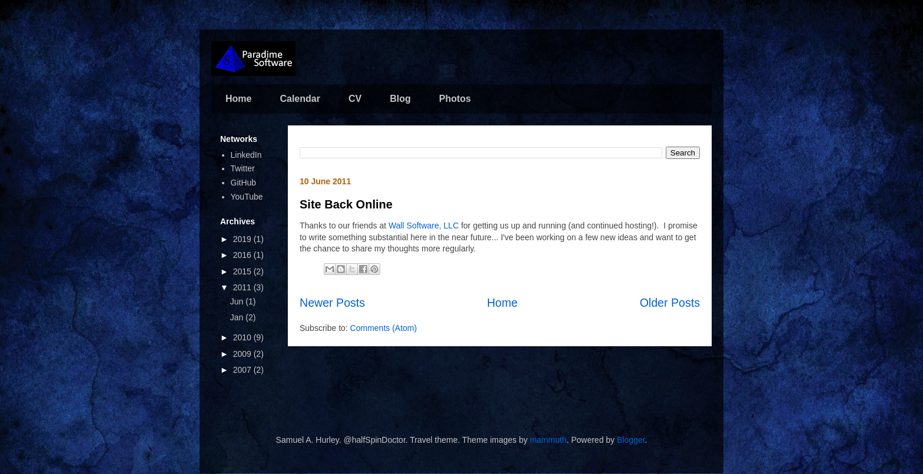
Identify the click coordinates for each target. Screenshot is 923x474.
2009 (243, 354)
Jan (237, 317)
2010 (243, 337)
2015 (243, 271)
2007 (243, 369)
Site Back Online (346, 204)
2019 (243, 239)
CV (354, 99)
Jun (237, 301)
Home (238, 99)
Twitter (243, 168)
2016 (243, 255)
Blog (400, 99)
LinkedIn (246, 155)
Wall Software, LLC (424, 225)
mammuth (548, 440)
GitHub (244, 182)
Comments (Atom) (383, 328)
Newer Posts (332, 302)
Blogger (631, 440)
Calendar (300, 99)
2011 (243, 287)
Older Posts (670, 302)
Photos (455, 99)
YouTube (247, 196)
